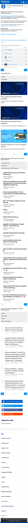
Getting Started (3, 515)
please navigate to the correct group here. (13, 25)
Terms (2, 517)
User (23, 2)
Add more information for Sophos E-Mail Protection (14, 329)
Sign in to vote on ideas (2, 327)
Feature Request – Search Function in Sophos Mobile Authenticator (14, 371)
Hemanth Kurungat (12, 64)
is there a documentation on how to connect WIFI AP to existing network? (13, 192)
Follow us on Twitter (8, 406)
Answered (2, 268)
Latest (8, 176)
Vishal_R (6, 188)
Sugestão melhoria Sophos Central (13, 233)
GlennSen (6, 282)
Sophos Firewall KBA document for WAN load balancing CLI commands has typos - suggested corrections (15, 183)
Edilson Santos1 (7, 236)
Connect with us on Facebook (10, 410)
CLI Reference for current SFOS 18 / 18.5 (14, 268)
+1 (5, 269)
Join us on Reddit (7, 414)
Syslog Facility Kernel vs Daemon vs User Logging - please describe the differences (15, 258)
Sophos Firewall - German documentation (15, 249)
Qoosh (5, 229)
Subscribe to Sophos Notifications (12, 402)
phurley (9, 53)
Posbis (9, 60)
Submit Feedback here (9, 34)
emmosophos (7, 213)
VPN (4, 209)
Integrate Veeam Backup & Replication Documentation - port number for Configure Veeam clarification (15, 341)
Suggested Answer (2, 182)
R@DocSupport (7, 178)
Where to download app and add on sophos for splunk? (13, 278)
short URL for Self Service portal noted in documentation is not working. (14, 295)
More (10, 7)
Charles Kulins (7, 300)
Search (21, 2)
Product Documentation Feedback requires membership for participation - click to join (14, 520)
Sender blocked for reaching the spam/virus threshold (12, 241)
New (26, 6)
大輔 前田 (9, 50)
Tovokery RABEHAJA (8, 220)
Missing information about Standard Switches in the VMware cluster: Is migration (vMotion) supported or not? (15, 384)
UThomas (9, 57)
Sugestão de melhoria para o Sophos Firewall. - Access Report (13, 225)
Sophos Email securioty (10, 217)
